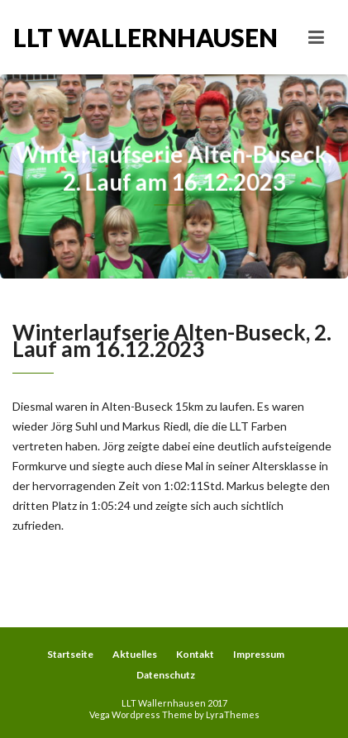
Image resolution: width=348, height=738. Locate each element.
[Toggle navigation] (316, 37)
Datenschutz (165, 675)
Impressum (258, 654)
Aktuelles (134, 654)
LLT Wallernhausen (93, 37)
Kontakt (195, 654)
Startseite (70, 654)
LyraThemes (233, 714)
